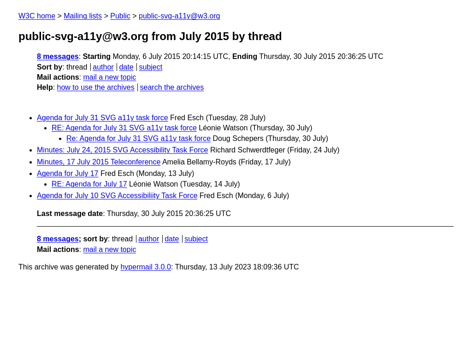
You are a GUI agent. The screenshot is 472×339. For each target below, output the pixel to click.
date (126, 67)
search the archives (172, 87)
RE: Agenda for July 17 (89, 184)
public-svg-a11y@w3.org (179, 16)
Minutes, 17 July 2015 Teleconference (98, 162)
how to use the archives (96, 87)
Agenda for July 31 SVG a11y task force (102, 118)
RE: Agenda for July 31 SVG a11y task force (124, 128)
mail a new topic (109, 77)
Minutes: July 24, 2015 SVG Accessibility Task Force (122, 150)
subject (150, 67)
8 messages (58, 56)
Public (120, 16)
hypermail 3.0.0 (145, 267)
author (103, 67)
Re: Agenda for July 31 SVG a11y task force (138, 138)
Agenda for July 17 (67, 173)
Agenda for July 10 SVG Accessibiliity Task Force (117, 195)
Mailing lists (83, 16)
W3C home (36, 16)
